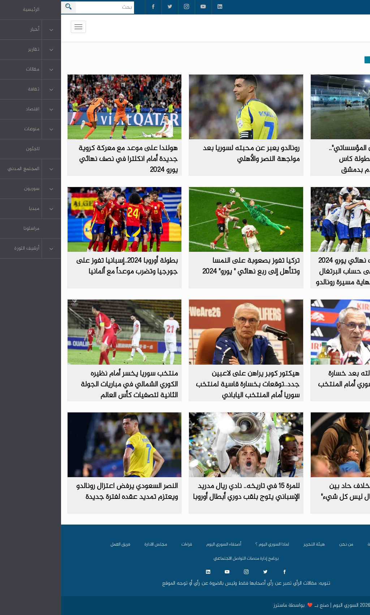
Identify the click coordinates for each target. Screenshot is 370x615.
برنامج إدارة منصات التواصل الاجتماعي (185, 559)
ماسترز (219, 605)
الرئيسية (313, 544)
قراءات (125, 544)
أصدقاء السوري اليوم (162, 544)
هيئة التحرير (253, 544)
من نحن (285, 544)
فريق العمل (59, 544)
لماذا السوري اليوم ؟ (211, 544)
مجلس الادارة (94, 544)
